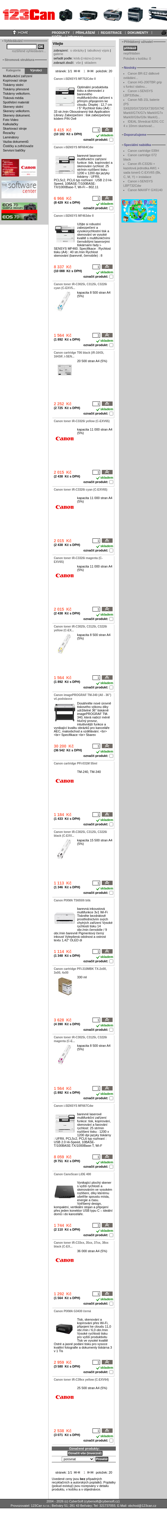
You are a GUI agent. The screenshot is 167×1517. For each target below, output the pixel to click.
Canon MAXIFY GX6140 (145, 190)
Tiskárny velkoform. (17, 93)
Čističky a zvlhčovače (18, 146)
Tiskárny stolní (13, 85)
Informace (75, 36)
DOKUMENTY (137, 32)
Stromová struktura (19, 59)
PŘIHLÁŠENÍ (85, 32)
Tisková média (13, 98)
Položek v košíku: (137, 58)
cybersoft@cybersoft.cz (101, 1501)
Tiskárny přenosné (16, 89)
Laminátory (11, 137)
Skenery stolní (13, 106)
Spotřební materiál (16, 102)
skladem (90, 62)
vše (78, 62)
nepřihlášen (131, 53)
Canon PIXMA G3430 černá (72, 1311)
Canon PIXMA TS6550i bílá (72, 900)
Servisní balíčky (14, 150)
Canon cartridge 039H (143, 150)
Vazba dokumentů (16, 141)
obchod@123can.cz (142, 1505)
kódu (77, 58)
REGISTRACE (111, 32)
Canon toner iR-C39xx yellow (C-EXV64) (81, 1379)
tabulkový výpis (98, 50)
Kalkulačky (10, 124)
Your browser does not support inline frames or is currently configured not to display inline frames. (83, 14)
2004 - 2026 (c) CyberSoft (65, 1501)
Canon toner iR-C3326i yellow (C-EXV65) (82, 421)
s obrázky (77, 50)
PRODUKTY (61, 32)
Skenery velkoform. (16, 111)
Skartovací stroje (15, 128)
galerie (58, 54)
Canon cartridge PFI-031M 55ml (75, 763)
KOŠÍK (57, 36)
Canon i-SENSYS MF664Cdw (73, 147)
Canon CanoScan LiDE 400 (72, 1174)
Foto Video (10, 119)
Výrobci (36, 70)
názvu (87, 58)
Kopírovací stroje (15, 80)
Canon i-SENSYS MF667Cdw (73, 1105)
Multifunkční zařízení (17, 76)
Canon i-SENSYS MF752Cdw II (75, 78)
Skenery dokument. (17, 115)
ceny (97, 58)
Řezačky (9, 133)
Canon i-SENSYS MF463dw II (74, 215)
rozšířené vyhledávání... (29, 51)
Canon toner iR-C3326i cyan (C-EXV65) (80, 489)
